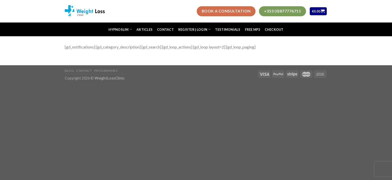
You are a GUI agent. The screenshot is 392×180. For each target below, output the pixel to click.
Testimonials (227, 30)
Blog (69, 70)
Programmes (105, 70)
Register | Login (194, 29)
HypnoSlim (120, 29)
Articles (144, 30)
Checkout (274, 30)
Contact (165, 30)
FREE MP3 (252, 30)
